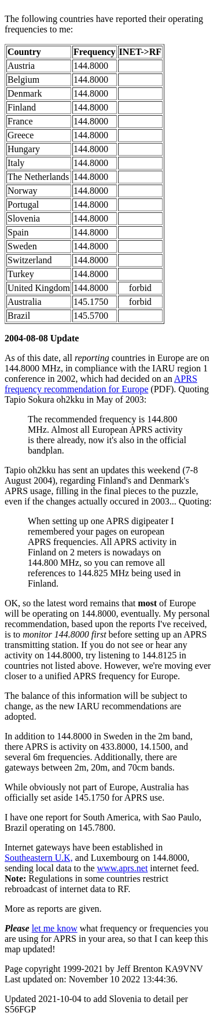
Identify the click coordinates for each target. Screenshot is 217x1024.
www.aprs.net (122, 868)
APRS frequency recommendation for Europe (101, 384)
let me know (55, 928)
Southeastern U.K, (39, 858)
